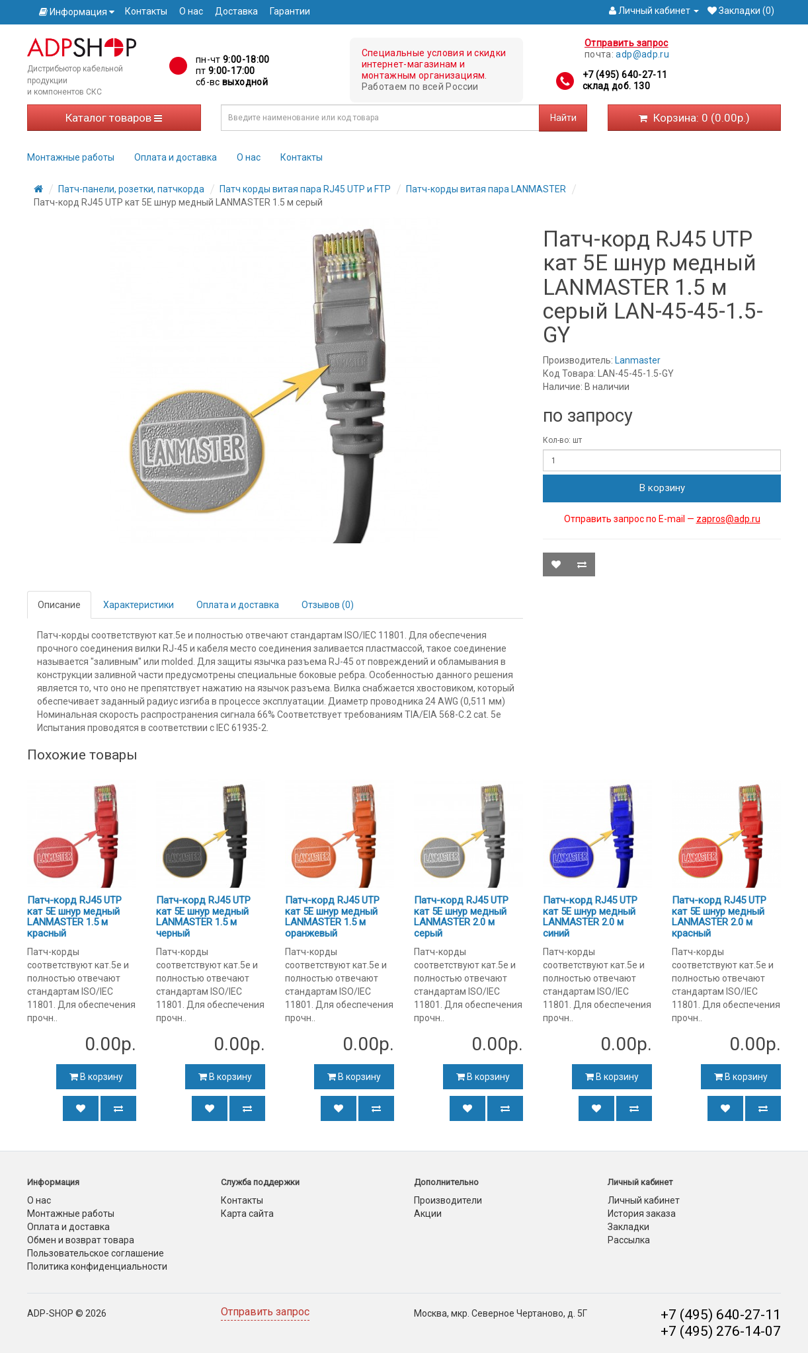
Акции (428, 1213)
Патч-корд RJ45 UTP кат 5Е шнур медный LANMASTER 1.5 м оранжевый (332, 916)
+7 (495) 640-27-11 (625, 74)
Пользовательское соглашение (95, 1253)
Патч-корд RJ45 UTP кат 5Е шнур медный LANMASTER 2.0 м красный (719, 916)
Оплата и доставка (175, 157)
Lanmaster (638, 360)
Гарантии (290, 11)
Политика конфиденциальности (97, 1266)
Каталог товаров (113, 117)
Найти (563, 117)
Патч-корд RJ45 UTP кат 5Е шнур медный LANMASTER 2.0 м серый (461, 916)
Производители (448, 1200)
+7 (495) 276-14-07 (721, 1331)
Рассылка (629, 1240)
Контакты (146, 11)
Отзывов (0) (328, 604)
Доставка (236, 11)
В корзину (662, 488)
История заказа (642, 1213)
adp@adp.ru (642, 54)
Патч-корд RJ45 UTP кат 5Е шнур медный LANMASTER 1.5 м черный (203, 916)
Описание (59, 604)
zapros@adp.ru (728, 519)
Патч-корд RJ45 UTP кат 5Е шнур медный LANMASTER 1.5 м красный (74, 916)
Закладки (628, 1226)
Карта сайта (247, 1213)
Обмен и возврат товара (80, 1240)
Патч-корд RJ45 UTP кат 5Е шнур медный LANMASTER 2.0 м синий (590, 916)
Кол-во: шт (562, 440)
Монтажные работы (70, 157)
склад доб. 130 (616, 86)
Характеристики (138, 604)
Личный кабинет (644, 1200)
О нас (191, 11)
